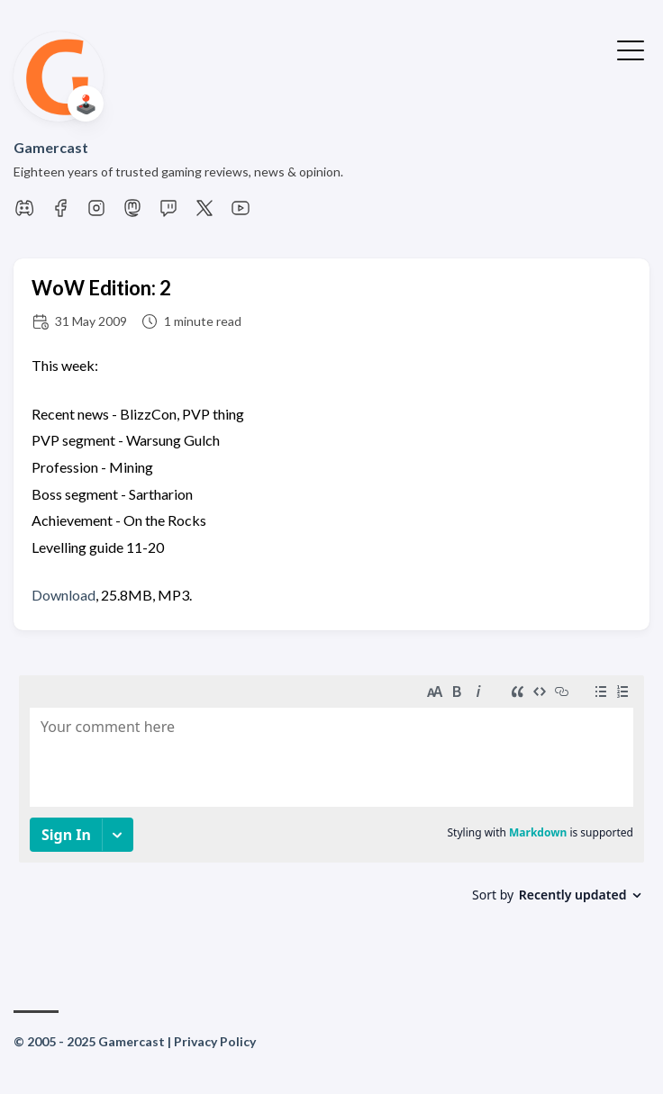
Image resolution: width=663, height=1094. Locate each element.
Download (63, 594)
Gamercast (51, 147)
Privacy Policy (215, 1041)
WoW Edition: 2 (101, 288)
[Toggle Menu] (630, 49)
